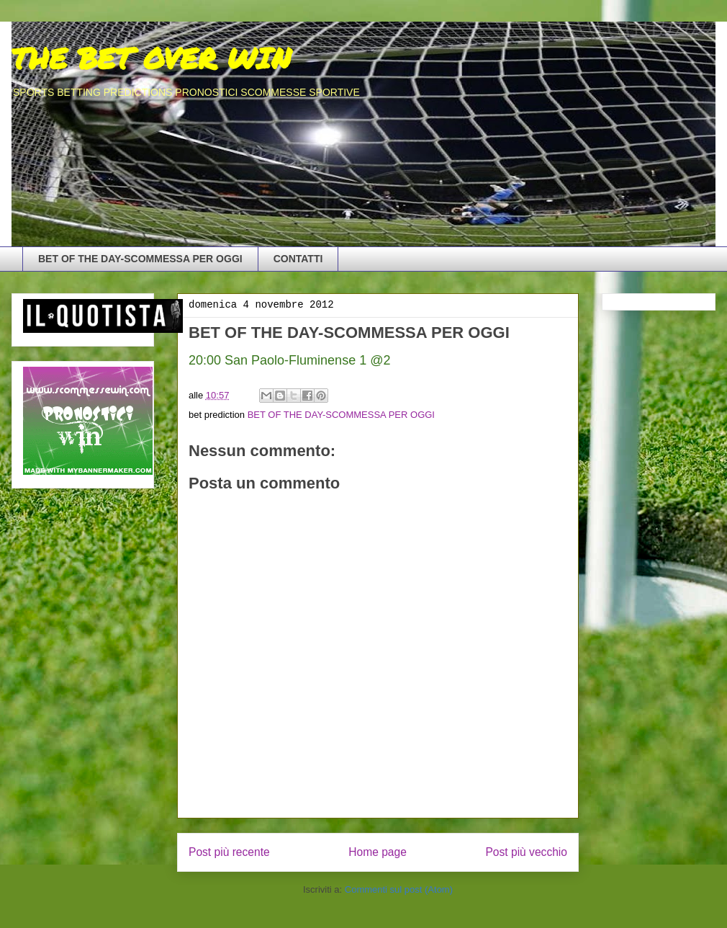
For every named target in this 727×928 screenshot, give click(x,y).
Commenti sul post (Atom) (399, 889)
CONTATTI (298, 258)
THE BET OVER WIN (151, 58)
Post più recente (229, 852)
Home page (377, 852)
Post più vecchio (526, 852)
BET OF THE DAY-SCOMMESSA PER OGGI (140, 258)
